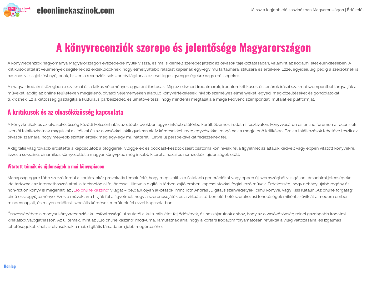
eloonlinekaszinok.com (76, 10)
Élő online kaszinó (90, 189)
